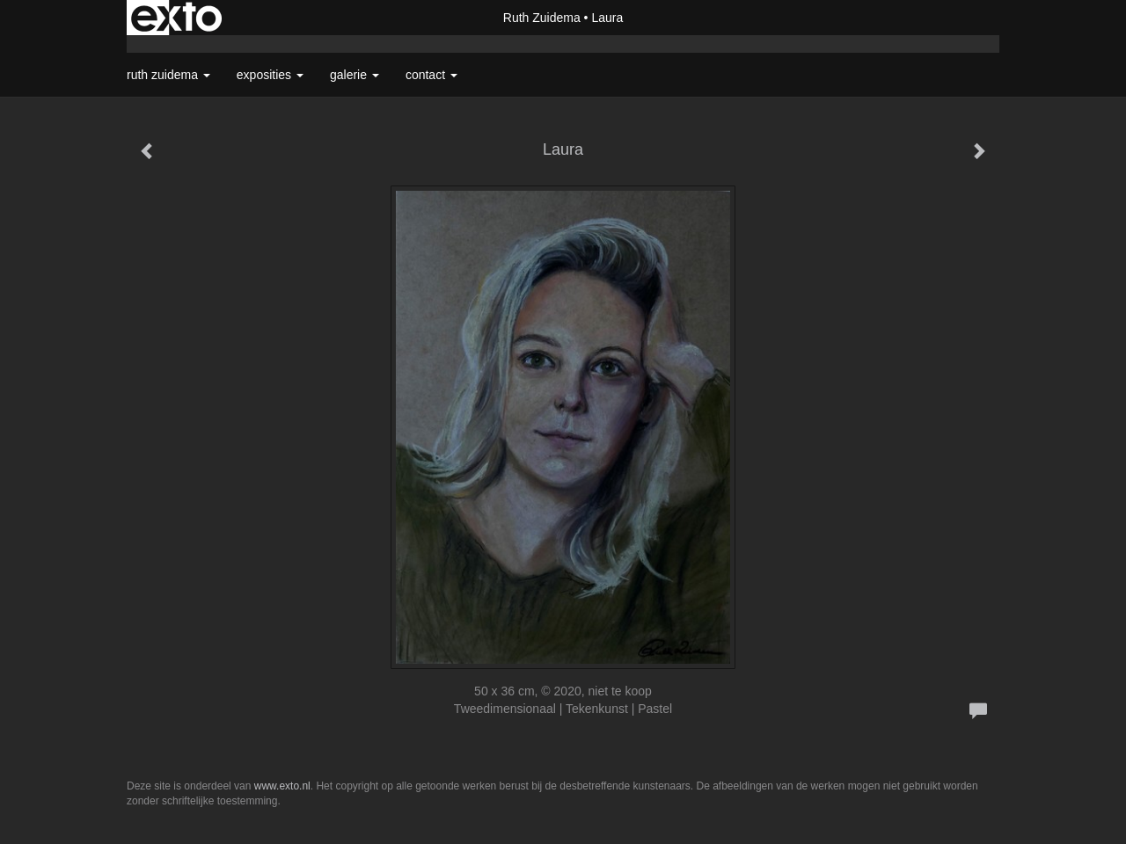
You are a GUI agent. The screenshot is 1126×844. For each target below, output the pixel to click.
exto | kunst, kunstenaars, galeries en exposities (176, 17)
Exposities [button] (270, 75)
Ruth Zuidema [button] (168, 75)
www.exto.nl (282, 786)
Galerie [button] (354, 75)
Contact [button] (431, 75)
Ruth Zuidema (542, 18)
